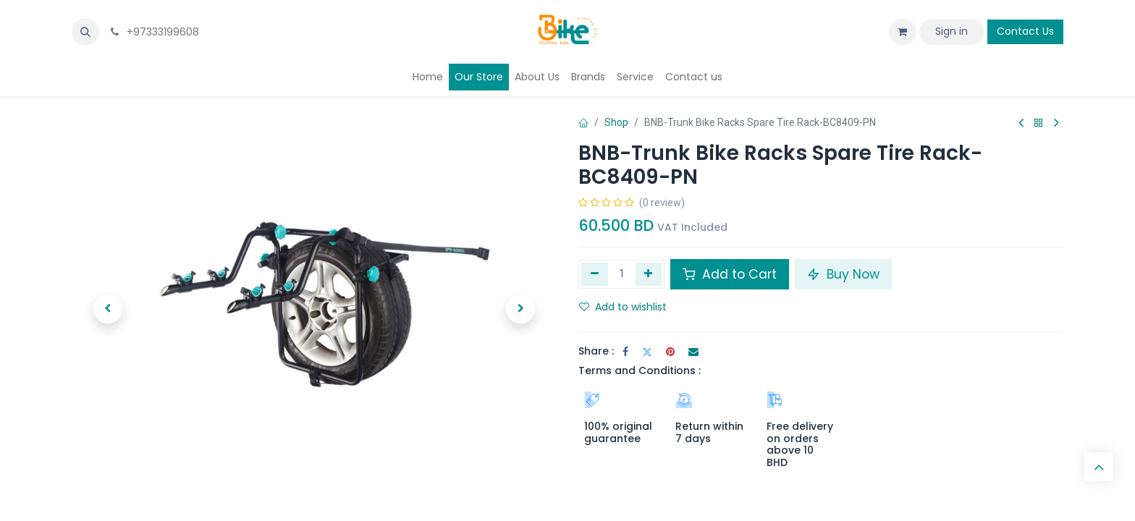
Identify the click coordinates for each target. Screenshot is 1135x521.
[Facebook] (625, 352)
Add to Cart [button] (730, 274)
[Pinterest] (670, 352)
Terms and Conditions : (639, 370)
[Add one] (649, 274)
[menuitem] (428, 77)
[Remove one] (594, 274)
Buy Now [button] (843, 274)
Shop (616, 122)
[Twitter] (647, 352)
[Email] (693, 352)
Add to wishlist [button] (623, 307)
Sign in (951, 31)
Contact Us (1025, 31)
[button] (85, 32)
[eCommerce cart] (902, 32)
